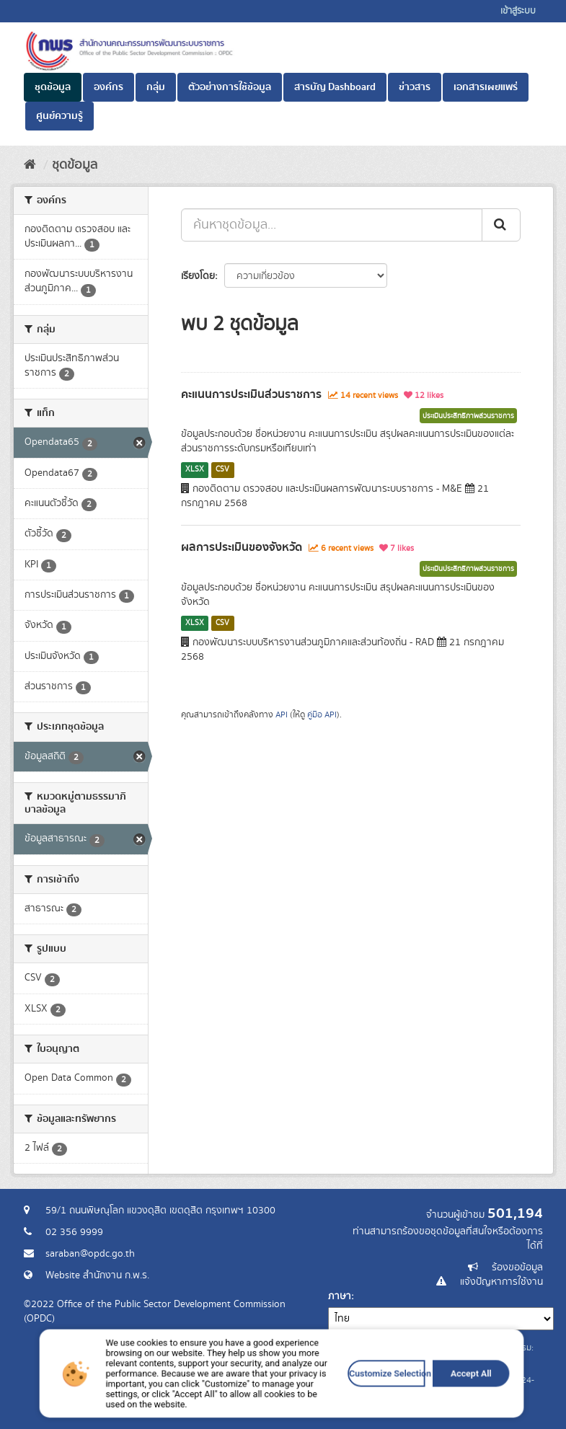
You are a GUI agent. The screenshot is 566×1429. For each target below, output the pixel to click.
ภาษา (339, 1296)
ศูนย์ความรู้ (59, 116)
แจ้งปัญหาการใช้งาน (501, 1282)
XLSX (194, 469)
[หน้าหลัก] (30, 165)
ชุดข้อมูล (53, 87)
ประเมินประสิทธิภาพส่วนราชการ (468, 416)
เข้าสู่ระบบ (518, 11)
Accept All (406, 1403)
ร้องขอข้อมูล (517, 1267)
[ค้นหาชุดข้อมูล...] (331, 225)
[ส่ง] (501, 225)
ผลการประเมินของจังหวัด (241, 547)
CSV (222, 469)
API (281, 715)
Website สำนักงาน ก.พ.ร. (97, 1275)
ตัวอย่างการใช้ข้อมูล (229, 87)
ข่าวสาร (414, 87)
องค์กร (108, 87)
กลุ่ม (155, 87)
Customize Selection (347, 1403)
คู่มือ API (322, 715)
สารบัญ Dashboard (335, 87)
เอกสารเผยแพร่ (486, 87)
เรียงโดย (198, 276)
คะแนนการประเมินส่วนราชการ (251, 394)
